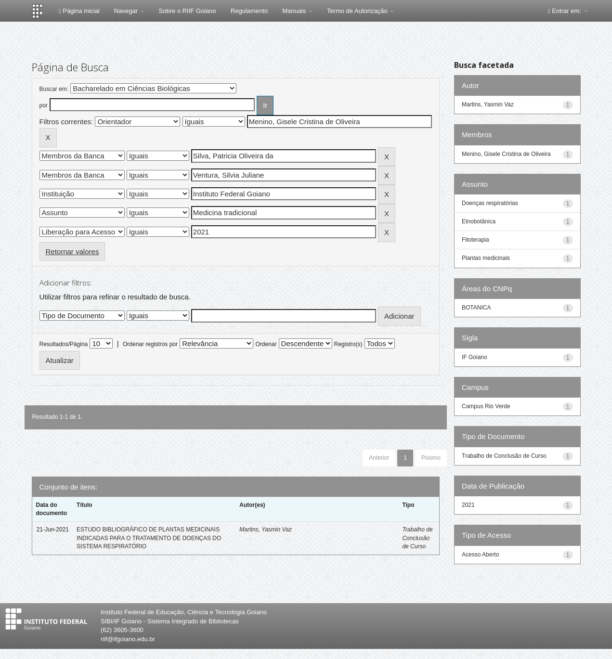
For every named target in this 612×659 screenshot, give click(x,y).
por (43, 105)
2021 (468, 505)
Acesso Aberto (480, 554)
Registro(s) (348, 344)
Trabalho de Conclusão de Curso (417, 537)
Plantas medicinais (486, 258)
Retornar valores (72, 251)
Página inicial (79, 10)
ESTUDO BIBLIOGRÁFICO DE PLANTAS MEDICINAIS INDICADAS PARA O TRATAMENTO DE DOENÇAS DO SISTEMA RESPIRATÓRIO (149, 537)
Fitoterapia (475, 239)
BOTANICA (476, 307)
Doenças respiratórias (490, 203)
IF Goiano (474, 357)
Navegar (129, 10)
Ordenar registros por (150, 344)
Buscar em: (54, 89)
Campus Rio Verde (486, 406)
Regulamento (249, 10)
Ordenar (265, 344)
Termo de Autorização (360, 10)
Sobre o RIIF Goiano (187, 10)
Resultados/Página (63, 344)
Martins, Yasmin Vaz (265, 529)
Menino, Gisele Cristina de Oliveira (506, 154)
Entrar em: (568, 10)
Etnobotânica (478, 221)
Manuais (297, 10)
